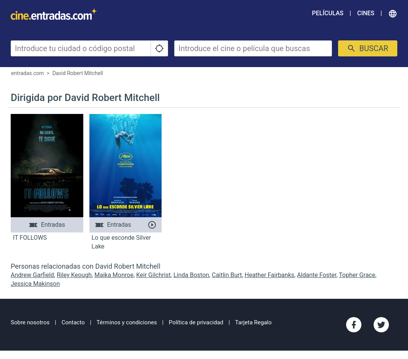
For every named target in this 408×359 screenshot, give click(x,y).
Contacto (73, 322)
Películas (327, 13)
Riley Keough (74, 275)
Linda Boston (191, 275)
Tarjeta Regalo (253, 322)
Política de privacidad (196, 322)
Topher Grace (357, 275)
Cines (365, 13)
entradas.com (27, 73)
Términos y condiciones (127, 322)
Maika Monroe (113, 275)
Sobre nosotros (30, 322)
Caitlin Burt (227, 275)
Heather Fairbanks (269, 275)
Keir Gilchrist (153, 275)
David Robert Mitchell (77, 73)
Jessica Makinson (35, 283)
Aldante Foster (316, 275)
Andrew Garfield (32, 275)
